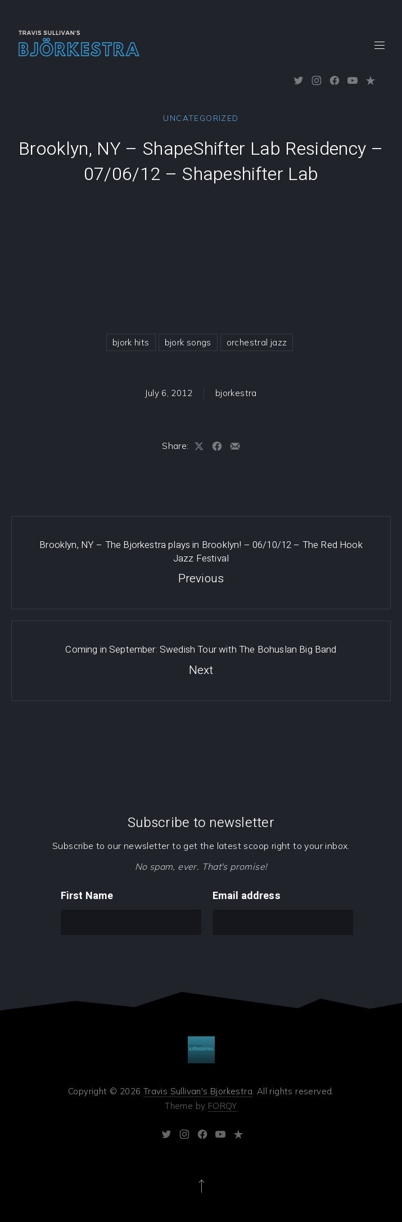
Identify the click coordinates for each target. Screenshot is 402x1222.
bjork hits (131, 342)
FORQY (222, 1105)
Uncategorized (200, 118)
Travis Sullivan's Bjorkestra (197, 1091)
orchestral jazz (257, 342)
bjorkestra (236, 393)
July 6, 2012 (168, 393)
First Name (87, 896)
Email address (247, 896)
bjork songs (188, 342)
